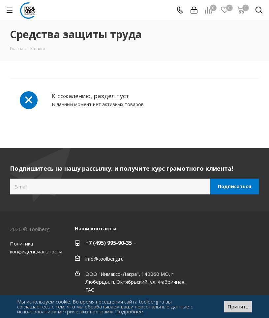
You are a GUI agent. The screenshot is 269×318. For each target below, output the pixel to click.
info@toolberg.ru (104, 258)
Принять (238, 306)
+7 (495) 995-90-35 (108, 242)
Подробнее (129, 311)
